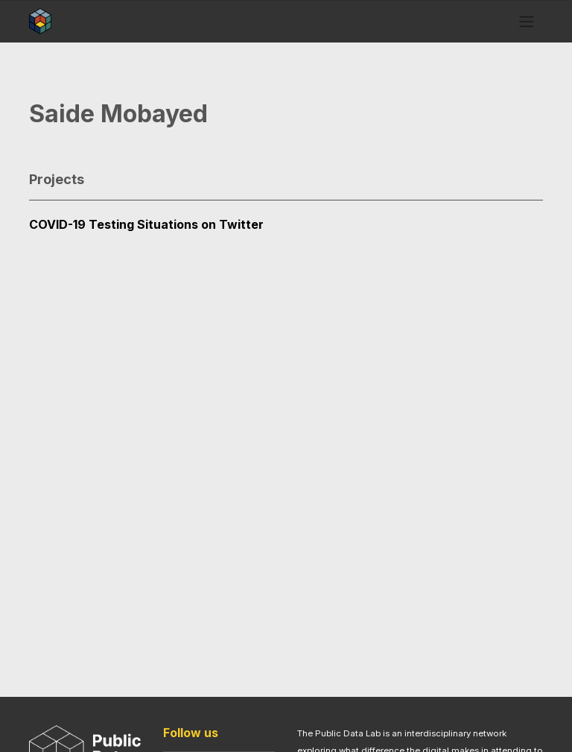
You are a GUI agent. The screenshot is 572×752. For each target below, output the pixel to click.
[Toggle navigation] (527, 21)
